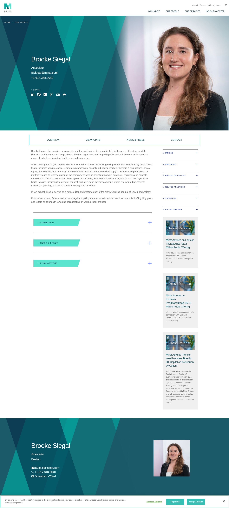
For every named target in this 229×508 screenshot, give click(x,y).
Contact (176, 140)
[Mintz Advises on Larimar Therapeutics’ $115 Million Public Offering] (180, 244)
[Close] (224, 501)
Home (7, 22)
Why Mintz (154, 11)
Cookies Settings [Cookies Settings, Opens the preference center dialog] (154, 502)
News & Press (136, 140)
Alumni (195, 5)
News (218, 5)
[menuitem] (154, 11)
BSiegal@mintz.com (44, 72)
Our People (172, 11)
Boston (35, 459)
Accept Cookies (196, 502)
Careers (203, 5)
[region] (114, 501)
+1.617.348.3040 (45, 472)
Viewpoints (93, 140)
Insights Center (215, 11)
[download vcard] (43, 476)
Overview (53, 140)
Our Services (192, 11)
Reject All (175, 502)
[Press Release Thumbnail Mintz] (180, 228)
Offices (211, 5)
